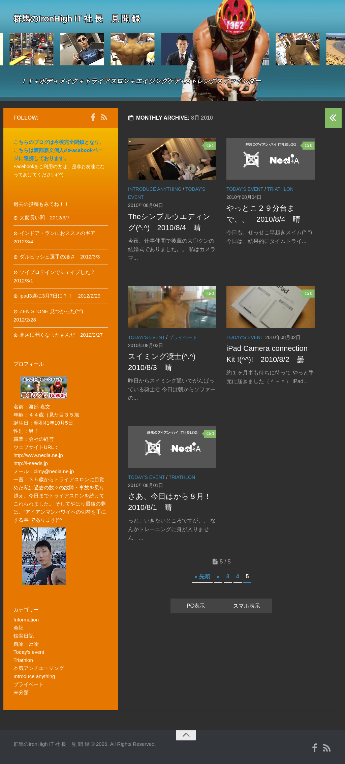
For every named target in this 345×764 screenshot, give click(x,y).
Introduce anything (155, 189)
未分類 (21, 692)
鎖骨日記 (23, 636)
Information (26, 619)
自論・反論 (26, 644)
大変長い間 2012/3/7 (44, 217)
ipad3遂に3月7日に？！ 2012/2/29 (60, 296)
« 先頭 (202, 576)
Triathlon (280, 189)
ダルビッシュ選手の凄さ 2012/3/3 (60, 256)
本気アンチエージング (38, 668)
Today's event (244, 189)
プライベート (183, 337)
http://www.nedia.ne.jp (38, 455)
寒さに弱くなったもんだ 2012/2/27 (61, 335)
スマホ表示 (246, 606)
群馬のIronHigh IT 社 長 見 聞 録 (84, 18)
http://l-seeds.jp (30, 463)
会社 (18, 628)
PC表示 (196, 606)
